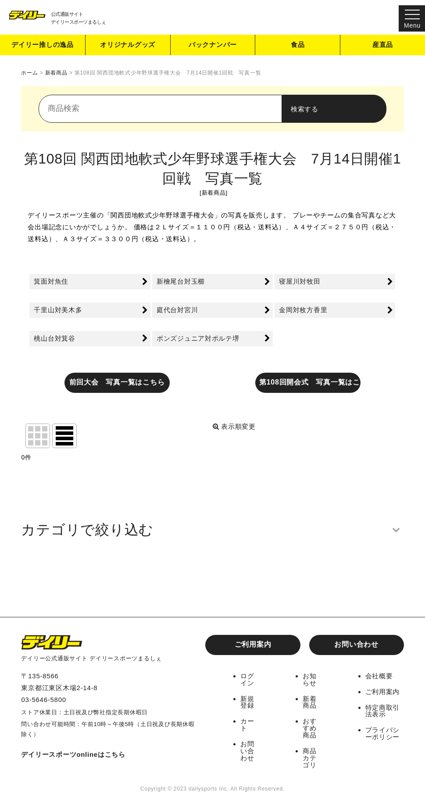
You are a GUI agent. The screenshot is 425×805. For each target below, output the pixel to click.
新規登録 (247, 701)
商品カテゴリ (310, 754)
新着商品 (310, 701)
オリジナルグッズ (127, 45)
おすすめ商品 (310, 726)
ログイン (247, 679)
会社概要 (379, 676)
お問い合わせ (356, 644)
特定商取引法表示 (382, 710)
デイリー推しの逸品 (42, 45)
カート (247, 723)
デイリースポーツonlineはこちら (73, 754)
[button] (212, 530)
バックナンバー (213, 45)
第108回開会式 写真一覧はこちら (310, 382)
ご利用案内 (253, 644)
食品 (298, 45)
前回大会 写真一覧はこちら (117, 382)
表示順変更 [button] (234, 427)
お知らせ (310, 679)
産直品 (382, 45)
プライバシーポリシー (382, 732)
